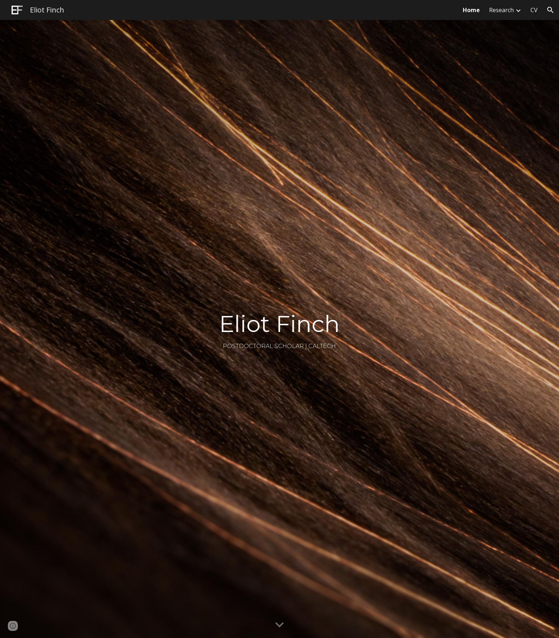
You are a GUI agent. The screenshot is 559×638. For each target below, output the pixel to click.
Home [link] (471, 10)
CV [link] (534, 10)
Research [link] (501, 10)
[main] (279, 329)
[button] (550, 10)
